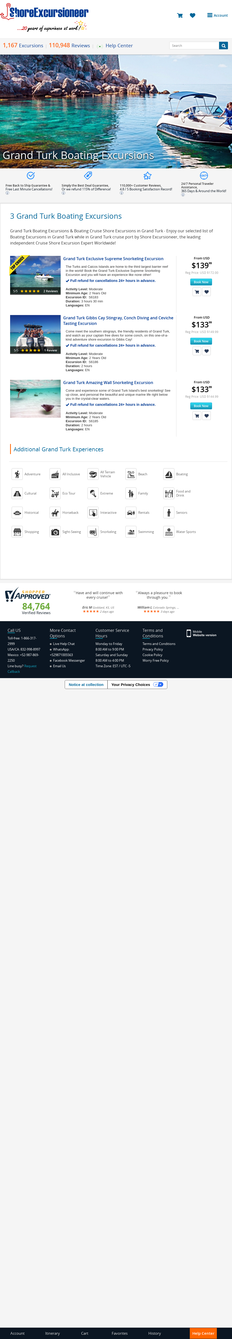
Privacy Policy (153, 649)
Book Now (201, 282)
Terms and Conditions (159, 643)
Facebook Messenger (67, 660)
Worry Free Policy (156, 660)
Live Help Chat (62, 643)
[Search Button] (223, 45)
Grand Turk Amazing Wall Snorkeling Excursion (108, 382)
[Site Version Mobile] (202, 633)
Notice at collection (86, 684)
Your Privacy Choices (130, 684)
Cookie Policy (153, 655)
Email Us (58, 666)
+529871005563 (61, 655)
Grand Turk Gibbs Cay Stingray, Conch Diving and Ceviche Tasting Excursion (118, 320)
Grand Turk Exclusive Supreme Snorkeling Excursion (113, 258)
